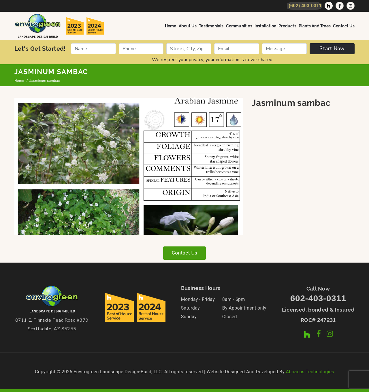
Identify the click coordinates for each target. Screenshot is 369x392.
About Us (188, 25)
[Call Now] (304, 5)
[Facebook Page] (340, 6)
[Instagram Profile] (351, 6)
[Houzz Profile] (329, 6)
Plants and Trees (315, 25)
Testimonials (211, 25)
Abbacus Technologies (310, 371)
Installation (265, 25)
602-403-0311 (318, 298)
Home (170, 25)
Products (287, 25)
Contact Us (344, 25)
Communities (239, 25)
